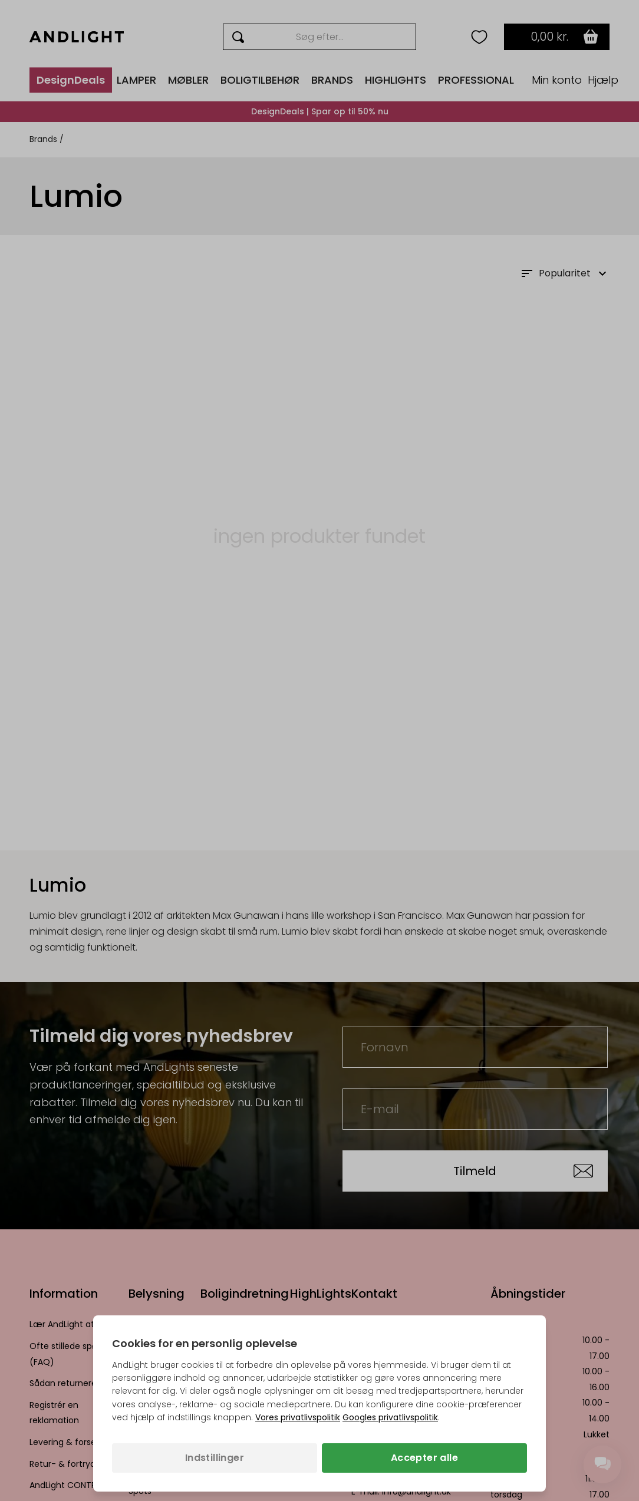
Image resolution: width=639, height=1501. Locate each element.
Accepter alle (424, 1457)
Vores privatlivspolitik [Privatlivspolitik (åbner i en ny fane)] (297, 1417)
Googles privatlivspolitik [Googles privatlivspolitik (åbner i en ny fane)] (390, 1417)
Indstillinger (214, 1457)
